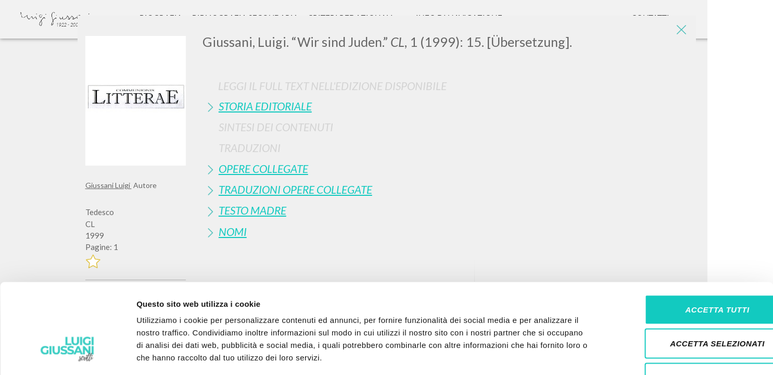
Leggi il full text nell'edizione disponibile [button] (332, 86)
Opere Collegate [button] (263, 168)
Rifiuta (686, 306)
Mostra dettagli (547, 354)
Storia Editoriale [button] (265, 106)
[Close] (680, 31)
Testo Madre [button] (252, 210)
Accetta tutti (686, 238)
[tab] (445, 106)
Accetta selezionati (686, 272)
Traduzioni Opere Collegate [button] (295, 189)
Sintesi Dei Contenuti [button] (276, 127)
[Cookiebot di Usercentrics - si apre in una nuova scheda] (67, 354)
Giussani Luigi (108, 185)
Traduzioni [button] (250, 148)
